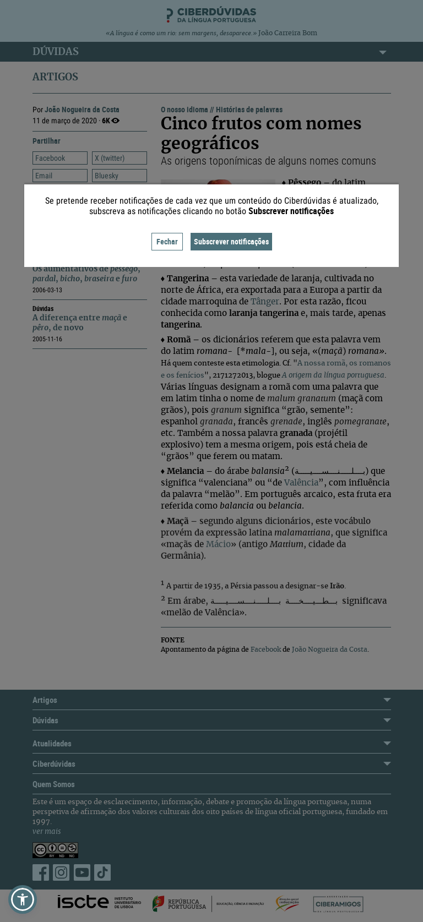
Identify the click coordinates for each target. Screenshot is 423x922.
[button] (22, 899)
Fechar (167, 241)
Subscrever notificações (231, 241)
